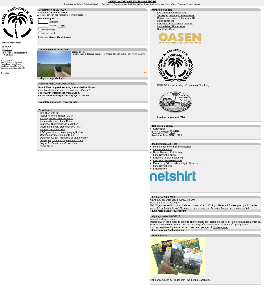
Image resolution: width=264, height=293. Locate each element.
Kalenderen (159, 128)
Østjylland (88, 4)
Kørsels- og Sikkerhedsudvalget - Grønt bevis (177, 163)
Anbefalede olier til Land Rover (56, 121)
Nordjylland (68, 4)
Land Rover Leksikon (164, 155)
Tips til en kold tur (49, 113)
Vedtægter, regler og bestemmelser (176, 15)
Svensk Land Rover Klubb (11, 62)
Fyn (115, 4)
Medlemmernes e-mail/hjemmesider (172, 146)
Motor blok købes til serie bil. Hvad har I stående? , (67, 91)
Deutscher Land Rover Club (12, 66)
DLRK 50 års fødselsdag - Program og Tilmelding (183, 85)
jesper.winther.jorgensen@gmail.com (59, 92)
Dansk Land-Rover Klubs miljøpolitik (176, 18)
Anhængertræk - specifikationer (56, 118)
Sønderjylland (107, 4)
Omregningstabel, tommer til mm (57, 135)
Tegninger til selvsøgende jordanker (59, 124)
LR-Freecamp (6, 60)
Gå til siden (8, 55)
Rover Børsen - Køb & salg (167, 152)
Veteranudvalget (193, 4)
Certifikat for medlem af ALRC (13, 68)
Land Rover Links (162, 166)
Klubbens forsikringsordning (168, 157)
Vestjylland (78, 4)
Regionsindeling (165, 20)
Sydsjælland (159, 4)
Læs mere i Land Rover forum (169, 210)
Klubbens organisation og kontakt (174, 23)
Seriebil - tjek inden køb (52, 129)
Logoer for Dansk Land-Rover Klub (58, 143)
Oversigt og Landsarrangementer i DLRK (61, 140)
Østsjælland (149, 4)
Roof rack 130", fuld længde (164, 202)
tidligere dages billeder (52, 78)
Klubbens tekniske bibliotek (167, 160)
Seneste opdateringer (11, 43)
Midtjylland (96, 4)
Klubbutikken (160, 168)
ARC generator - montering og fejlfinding (61, 132)
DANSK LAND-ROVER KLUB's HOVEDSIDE (132, 1)
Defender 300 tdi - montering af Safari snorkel (64, 137)
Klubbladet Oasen (166, 29)
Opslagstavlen (220, 227)
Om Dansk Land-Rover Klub (172, 12)
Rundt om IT (46, 146)
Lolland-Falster (171, 4)
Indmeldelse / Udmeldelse (171, 26)
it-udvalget (5, 73)
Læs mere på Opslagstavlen (168, 230)
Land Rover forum (162, 149)
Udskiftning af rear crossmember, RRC (60, 126)
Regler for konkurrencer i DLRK (56, 115)
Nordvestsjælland (125, 4)
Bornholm (182, 4)
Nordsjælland (137, 4)
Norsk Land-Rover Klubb (11, 64)
